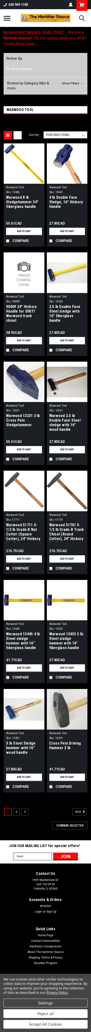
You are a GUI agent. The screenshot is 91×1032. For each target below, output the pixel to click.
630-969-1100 (16, 5)
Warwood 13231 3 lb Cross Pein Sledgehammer (23, 420)
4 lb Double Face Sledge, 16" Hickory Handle (66, 202)
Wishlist (45, 906)
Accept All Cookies (45, 1024)
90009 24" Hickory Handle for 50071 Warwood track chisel (21, 313)
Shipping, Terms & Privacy (46, 957)
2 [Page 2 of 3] (16, 811)
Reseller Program (45, 963)
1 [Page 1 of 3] (8, 811)
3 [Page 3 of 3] (25, 811)
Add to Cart (24, 231)
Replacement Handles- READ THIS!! (33, 32)
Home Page (45, 935)
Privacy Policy (56, 992)
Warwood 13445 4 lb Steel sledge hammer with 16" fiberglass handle (23, 641)
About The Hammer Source (45, 952)
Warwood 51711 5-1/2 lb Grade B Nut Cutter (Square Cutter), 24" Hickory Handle (23, 532)
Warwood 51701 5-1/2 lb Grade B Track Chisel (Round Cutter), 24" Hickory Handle (66, 532)
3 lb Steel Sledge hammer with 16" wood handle (20, 748)
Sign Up (51, 911)
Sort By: (34, 135)
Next (81, 811)
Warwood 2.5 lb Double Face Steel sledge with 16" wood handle (65, 422)
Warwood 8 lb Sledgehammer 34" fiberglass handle (22, 202)
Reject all (45, 1013)
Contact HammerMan (45, 941)
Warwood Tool (15, 187)
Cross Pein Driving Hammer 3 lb (65, 745)
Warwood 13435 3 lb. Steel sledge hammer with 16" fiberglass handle (66, 641)
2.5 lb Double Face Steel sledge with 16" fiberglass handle (65, 313)
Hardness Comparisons (45, 946)
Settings (45, 1003)
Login (38, 911)
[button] (45, 86)
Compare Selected (69, 825)
